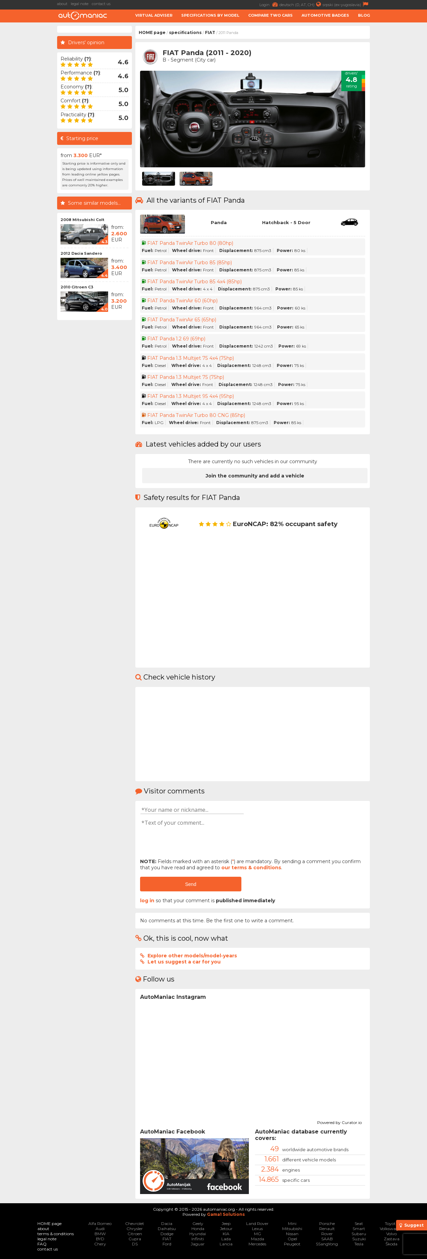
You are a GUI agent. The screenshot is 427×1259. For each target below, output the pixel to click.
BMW (100, 1233)
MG (257, 1233)
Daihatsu (167, 1228)
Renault (327, 1228)
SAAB (327, 1238)
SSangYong (327, 1243)
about (62, 3)
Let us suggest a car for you (184, 962)
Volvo (391, 1233)
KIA (226, 1233)
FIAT (210, 32)
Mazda (257, 1238)
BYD (100, 1238)
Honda (197, 1228)
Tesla (358, 1243)
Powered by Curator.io (339, 1121)
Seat (359, 1223)
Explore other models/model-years (192, 956)
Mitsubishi (292, 1228)
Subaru (359, 1233)
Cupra (135, 1238)
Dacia (166, 1223)
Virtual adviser (153, 15)
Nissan (292, 1233)
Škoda (391, 1243)
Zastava (391, 1238)
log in (147, 900)
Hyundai (197, 1233)
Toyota (391, 1223)
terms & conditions (55, 1233)
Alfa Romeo (100, 1223)
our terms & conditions (251, 867)
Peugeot (292, 1243)
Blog (364, 15)
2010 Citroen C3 (77, 287)
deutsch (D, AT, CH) (301, 4)
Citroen (134, 1233)
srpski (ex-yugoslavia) (346, 4)
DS (135, 1243)
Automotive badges (325, 15)
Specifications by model (210, 15)
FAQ (42, 1243)
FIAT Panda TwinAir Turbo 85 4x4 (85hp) (194, 282)
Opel (292, 1238)
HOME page (152, 32)
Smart (359, 1228)
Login (269, 4)
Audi (100, 1228)
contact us (101, 3)
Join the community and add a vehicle (255, 476)
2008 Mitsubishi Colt (82, 219)
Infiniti (197, 1238)
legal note (79, 3)
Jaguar (198, 1243)
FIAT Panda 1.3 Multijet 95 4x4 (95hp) (190, 396)
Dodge (166, 1233)
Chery (100, 1243)
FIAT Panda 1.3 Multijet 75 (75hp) (185, 377)
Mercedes (257, 1243)
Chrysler (134, 1228)
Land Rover (257, 1223)
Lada (226, 1238)
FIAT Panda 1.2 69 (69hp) (176, 339)
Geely (197, 1223)
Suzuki (359, 1238)
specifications (185, 32)
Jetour (226, 1228)
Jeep (226, 1223)
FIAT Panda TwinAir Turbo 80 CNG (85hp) (196, 415)
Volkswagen (391, 1228)
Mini (292, 1223)
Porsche (327, 1223)
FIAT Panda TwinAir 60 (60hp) (182, 301)
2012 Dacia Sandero (81, 253)
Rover (327, 1233)
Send (190, 884)
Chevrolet (134, 1223)
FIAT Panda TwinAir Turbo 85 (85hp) (189, 262)
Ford (167, 1243)
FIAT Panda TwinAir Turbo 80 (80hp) (190, 243)
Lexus (257, 1228)
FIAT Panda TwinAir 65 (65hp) (181, 320)
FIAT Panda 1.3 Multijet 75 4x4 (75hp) (190, 358)
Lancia (226, 1243)
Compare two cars (270, 15)
